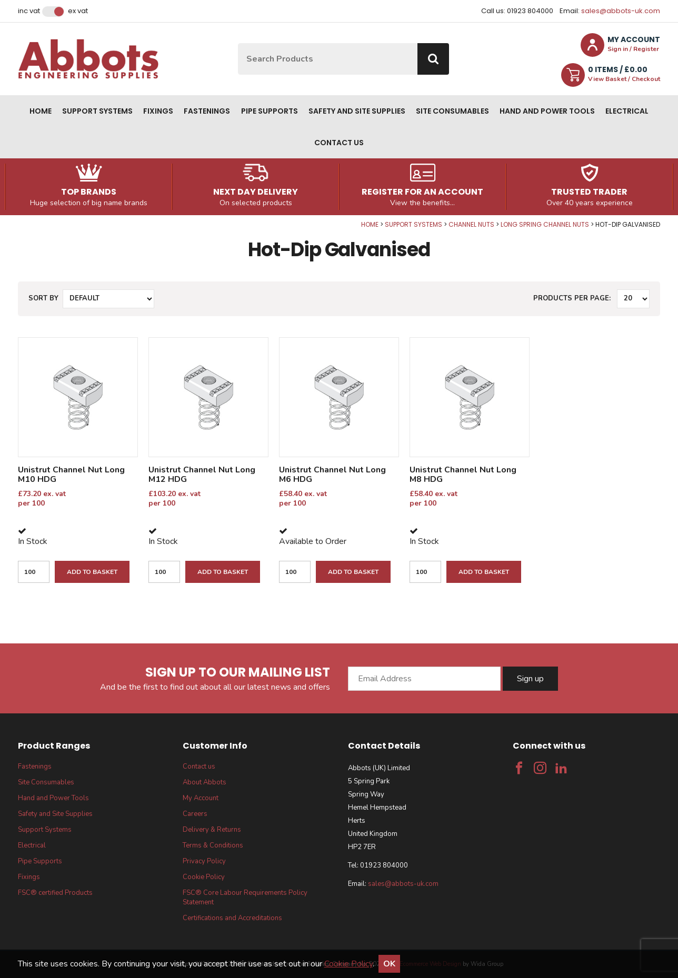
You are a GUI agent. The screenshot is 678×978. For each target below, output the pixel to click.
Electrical (627, 111)
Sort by (43, 298)
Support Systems (97, 111)
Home (40, 111)
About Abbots (204, 782)
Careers (195, 814)
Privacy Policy (204, 861)
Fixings (158, 111)
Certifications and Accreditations (232, 918)
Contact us (339, 142)
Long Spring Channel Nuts (545, 224)
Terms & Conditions (213, 845)
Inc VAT (29, 11)
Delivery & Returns (212, 829)
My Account (200, 798)
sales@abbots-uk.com (620, 11)
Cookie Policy (204, 877)
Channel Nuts (471, 224)
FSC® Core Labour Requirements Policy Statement (245, 897)
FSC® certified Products (55, 893)
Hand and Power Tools (547, 111)
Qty (0, 220)
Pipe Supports (269, 111)
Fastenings (207, 111)
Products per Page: (572, 298)
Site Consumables (452, 111)
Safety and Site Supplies (356, 111)
